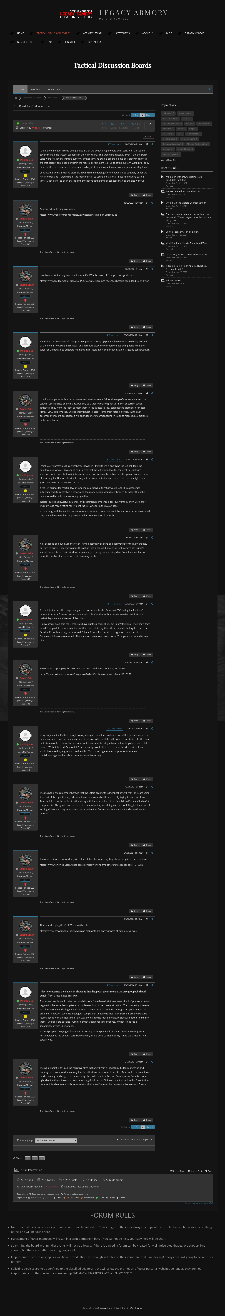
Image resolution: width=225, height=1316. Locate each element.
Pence (180, 128)
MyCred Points (184, 149)
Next (149, 115)
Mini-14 (186, 118)
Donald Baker (27, 218)
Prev (136, 115)
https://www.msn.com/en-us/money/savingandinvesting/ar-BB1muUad (78, 214)
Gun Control (203, 123)
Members (35, 89)
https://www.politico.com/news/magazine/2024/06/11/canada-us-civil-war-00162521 (86, 674)
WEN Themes (136, 1307)
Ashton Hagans (188, 139)
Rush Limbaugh (169, 118)
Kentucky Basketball (171, 144)
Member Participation (197, 144)
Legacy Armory (133, 12)
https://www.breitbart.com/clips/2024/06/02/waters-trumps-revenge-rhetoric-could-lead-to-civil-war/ (95, 280)
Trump (189, 123)
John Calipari (192, 134)
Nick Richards (168, 139)
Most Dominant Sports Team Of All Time (187, 243)
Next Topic (144, 1139)
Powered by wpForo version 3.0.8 (199, 1203)
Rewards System (170, 154)
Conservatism (184, 113)
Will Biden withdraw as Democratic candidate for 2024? (184, 178)
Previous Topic (126, 1139)
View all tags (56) (168, 159)
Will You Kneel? (174, 280)
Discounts (167, 149)
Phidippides (37, 127)
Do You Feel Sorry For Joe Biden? (182, 231)
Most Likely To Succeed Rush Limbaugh (186, 254)
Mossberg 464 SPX (171, 123)
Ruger (192, 128)
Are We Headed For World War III (183, 191)
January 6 (166, 128)
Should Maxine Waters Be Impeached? (186, 202)
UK (179, 134)
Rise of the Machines (88, 1186)
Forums (20, 89)
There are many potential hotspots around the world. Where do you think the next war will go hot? (189, 217)
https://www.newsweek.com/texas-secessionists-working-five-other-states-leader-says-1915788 (91, 864)
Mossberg (167, 134)
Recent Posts (54, 89)
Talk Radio (167, 113)
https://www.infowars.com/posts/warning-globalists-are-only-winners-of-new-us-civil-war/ (88, 930)
